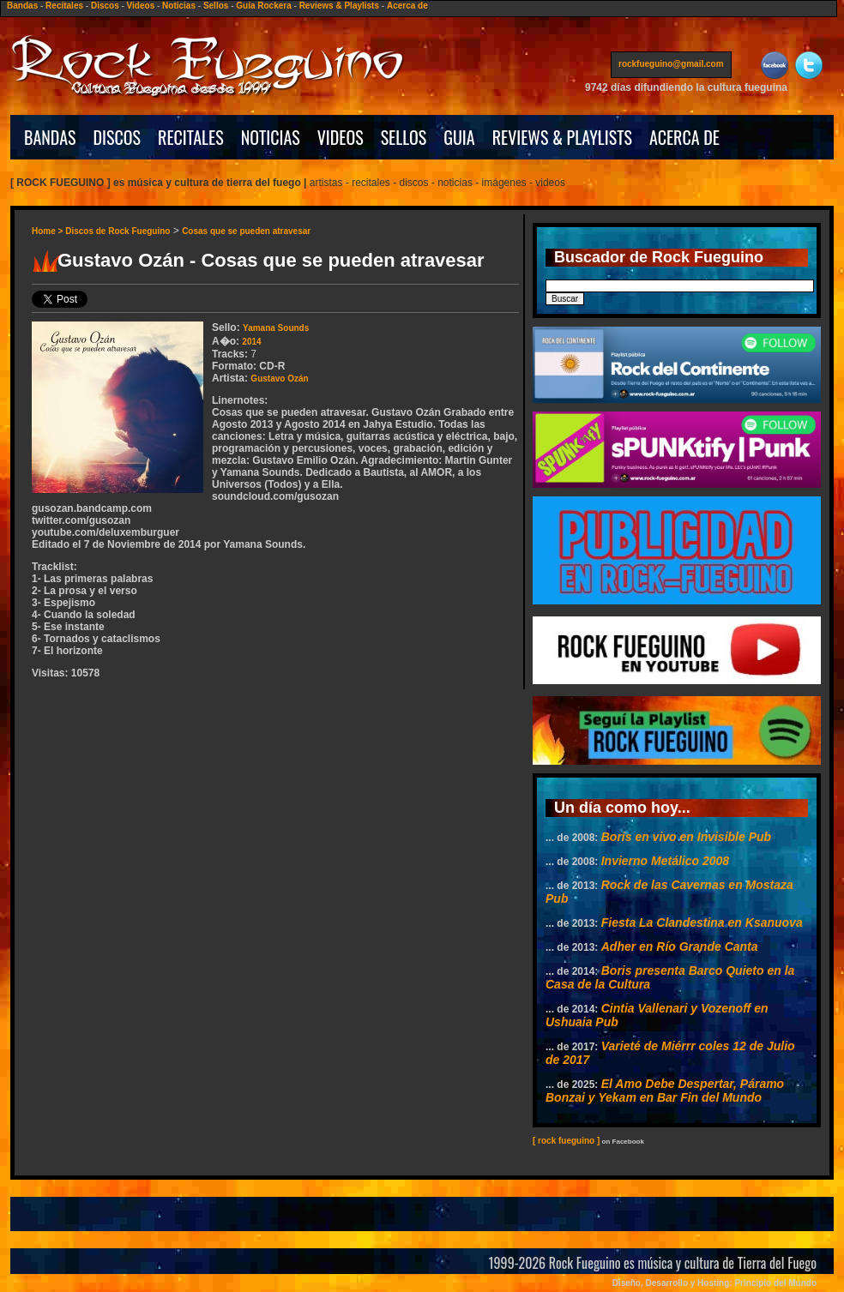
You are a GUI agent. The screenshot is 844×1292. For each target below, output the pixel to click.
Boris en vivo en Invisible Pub (686, 837)
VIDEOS (340, 137)
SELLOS (404, 137)
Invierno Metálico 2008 (665, 861)
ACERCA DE (684, 137)
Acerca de (407, 5)
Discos (105, 5)
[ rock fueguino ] (566, 1140)
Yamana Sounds (276, 328)
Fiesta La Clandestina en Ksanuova (702, 922)
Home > (48, 231)
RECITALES (191, 137)
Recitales (64, 5)
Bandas (22, 5)
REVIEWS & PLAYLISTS (562, 137)
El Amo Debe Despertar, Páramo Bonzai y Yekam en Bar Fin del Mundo (665, 1090)
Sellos (215, 5)
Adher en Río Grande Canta (679, 946)
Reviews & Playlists (339, 5)
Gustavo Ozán (279, 378)
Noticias (179, 5)
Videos (141, 5)
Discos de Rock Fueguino (117, 231)
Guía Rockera (263, 5)
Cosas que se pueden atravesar (246, 231)
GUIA (458, 137)
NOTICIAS (270, 137)
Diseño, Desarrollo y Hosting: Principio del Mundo (714, 1283)
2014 (251, 341)
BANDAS (50, 137)
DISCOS (117, 137)
